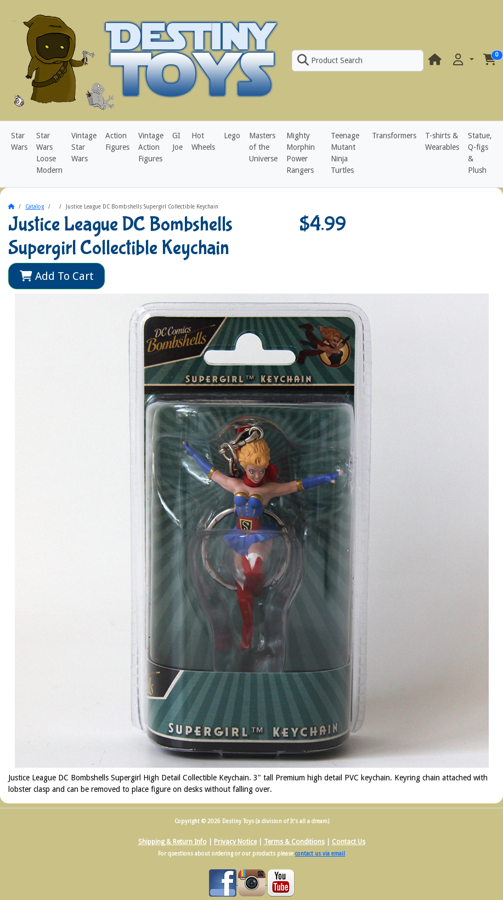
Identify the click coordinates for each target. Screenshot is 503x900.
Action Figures (117, 141)
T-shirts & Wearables (442, 141)
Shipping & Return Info (172, 842)
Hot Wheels (203, 141)
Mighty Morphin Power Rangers (300, 153)
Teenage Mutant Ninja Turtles (345, 153)
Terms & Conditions (294, 842)
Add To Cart (57, 276)
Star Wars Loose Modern (49, 153)
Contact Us (348, 842)
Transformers (394, 135)
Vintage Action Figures (150, 147)
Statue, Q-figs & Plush (480, 153)
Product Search (330, 60)
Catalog (34, 207)
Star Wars (19, 141)
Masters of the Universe (263, 147)
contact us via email (320, 854)
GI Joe (177, 141)
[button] (462, 60)
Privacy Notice (235, 842)
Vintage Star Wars (84, 147)
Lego (232, 135)
